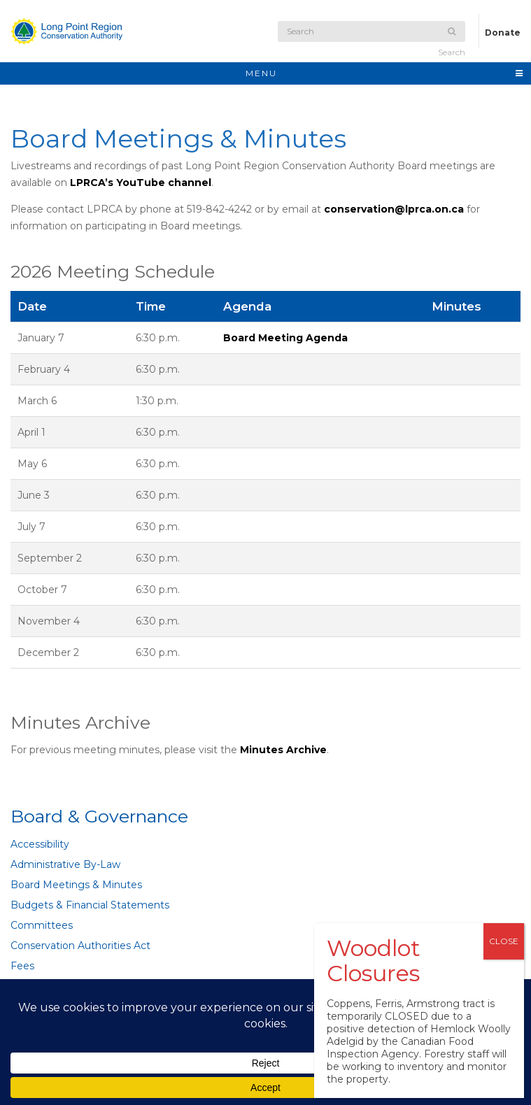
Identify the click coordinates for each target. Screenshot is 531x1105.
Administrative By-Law (65, 864)
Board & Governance (99, 816)
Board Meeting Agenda (285, 338)
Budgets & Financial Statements (89, 905)
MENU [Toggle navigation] (385, 73)
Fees (22, 966)
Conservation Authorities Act (80, 945)
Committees (41, 925)
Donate (503, 32)
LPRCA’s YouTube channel (140, 182)
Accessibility (39, 844)
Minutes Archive (283, 749)
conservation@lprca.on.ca (394, 209)
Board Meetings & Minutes (76, 884)
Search (451, 42)
